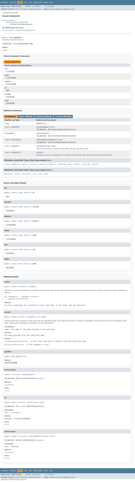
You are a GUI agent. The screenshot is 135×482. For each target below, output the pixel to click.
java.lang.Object (8, 20)
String (47, 146)
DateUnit (23, 22)
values (39, 152)
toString (86, 164)
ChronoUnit (44, 127)
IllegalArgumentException (16, 341)
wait (34, 174)
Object (49, 170)
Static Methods (26, 116)
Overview (4, 2)
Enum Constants (21, 9)
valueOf (39, 146)
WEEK (7, 101)
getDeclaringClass (47, 164)
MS (6, 88)
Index (46, 2)
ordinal (76, 164)
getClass (8, 174)
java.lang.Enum (12, 22)
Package (12, 2)
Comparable (21, 30)
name (69, 164)
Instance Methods (44, 116)
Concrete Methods (63, 116)
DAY (6, 69)
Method (38, 9)
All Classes (49, 6)
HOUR (7, 75)
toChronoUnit (42, 133)
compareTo (15, 164)
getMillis (40, 123)
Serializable (8, 30)
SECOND (8, 94)
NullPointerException (14, 345)
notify (17, 174)
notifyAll (26, 174)
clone (6, 164)
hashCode (62, 164)
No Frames (36, 6)
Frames (28, 6)
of (37, 127)
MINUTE (8, 82)
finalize (33, 164)
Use (25, 2)
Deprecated (37, 2)
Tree (30, 2)
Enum (12, 40)
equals (25, 164)
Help (51, 2)
